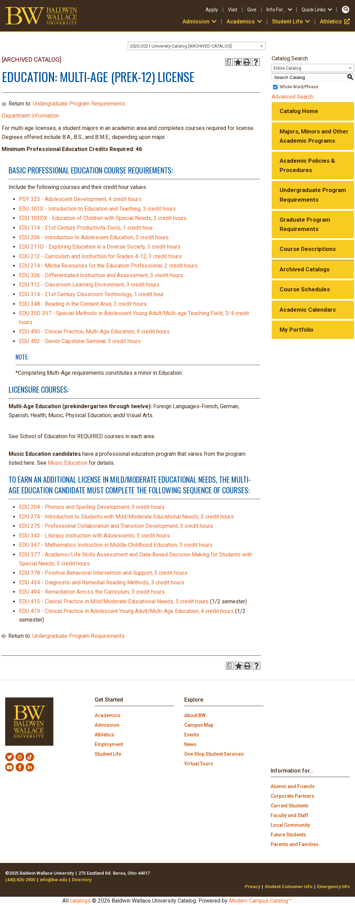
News (190, 744)
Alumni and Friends (293, 786)
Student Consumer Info (288, 886)
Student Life (291, 21)
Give (252, 9)
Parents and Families (295, 844)
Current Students (290, 805)
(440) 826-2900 (20, 879)
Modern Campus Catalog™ (260, 900)
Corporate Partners (292, 796)
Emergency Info (333, 886)
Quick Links (317, 9)
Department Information (30, 115)
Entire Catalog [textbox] (287, 68)
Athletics (335, 21)
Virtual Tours (198, 763)
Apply (212, 9)
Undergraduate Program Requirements (79, 103)
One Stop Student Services (214, 754)
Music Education (67, 463)
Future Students (288, 834)
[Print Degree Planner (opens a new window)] (229, 62)
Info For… (280, 9)
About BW (195, 715)
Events (191, 734)
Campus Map (198, 725)
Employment (109, 744)
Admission (200, 21)
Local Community (290, 825)
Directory (81, 879)
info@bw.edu (53, 879)
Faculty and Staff (289, 815)
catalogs (80, 900)
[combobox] (196, 46)
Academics (245, 21)
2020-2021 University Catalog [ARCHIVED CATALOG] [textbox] (181, 46)
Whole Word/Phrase (299, 86)
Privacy (252, 886)
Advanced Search (292, 96)
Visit (232, 9)
